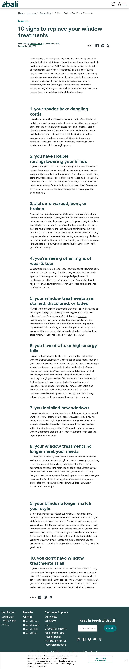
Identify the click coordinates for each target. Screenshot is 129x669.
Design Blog (8, 617)
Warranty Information (55, 641)
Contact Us (50, 621)
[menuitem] (113, 4)
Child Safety (51, 617)
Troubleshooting (53, 637)
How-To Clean (30, 633)
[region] (64, 660)
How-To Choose (31, 621)
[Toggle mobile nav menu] (124, 4)
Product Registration (55, 645)
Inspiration (8, 612)
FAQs (47, 625)
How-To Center (28, 614)
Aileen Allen (36, 43)
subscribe (110, 628)
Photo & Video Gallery (9, 623)
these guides (81, 178)
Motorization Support (55, 629)
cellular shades (80, 371)
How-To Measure (31, 625)
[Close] (126, 660)
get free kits (54, 141)
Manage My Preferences (100, 659)
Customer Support (56, 612)
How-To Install (30, 629)
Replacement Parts (54, 633)
